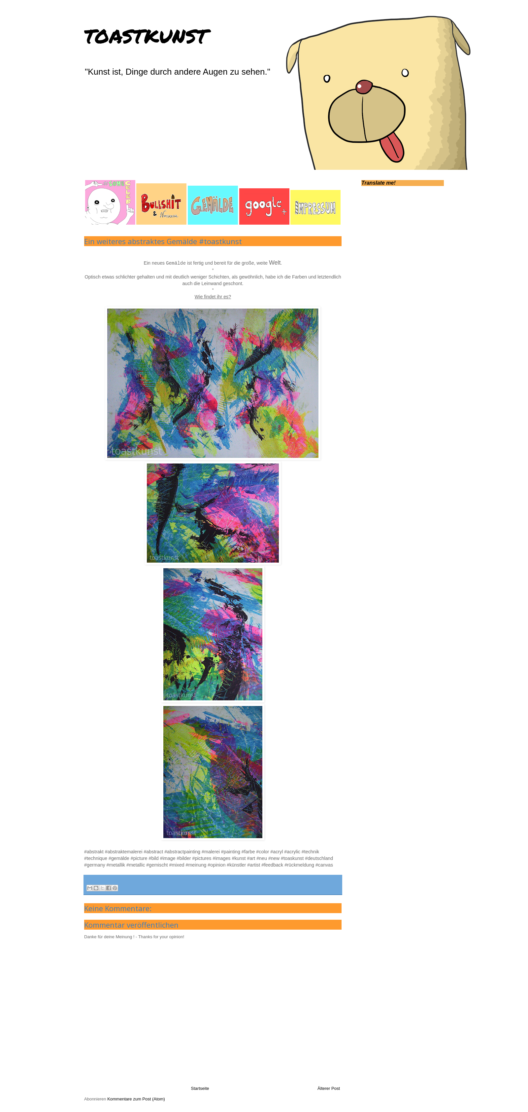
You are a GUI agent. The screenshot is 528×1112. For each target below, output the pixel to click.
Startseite (200, 1088)
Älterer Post (328, 1088)
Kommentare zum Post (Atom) (136, 1098)
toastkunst (145, 34)
